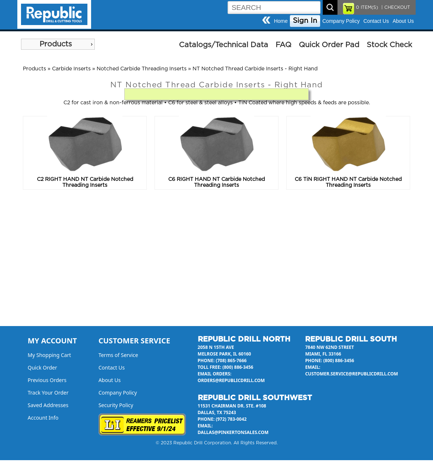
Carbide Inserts (71, 68)
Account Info (43, 417)
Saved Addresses (48, 405)
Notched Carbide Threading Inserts (142, 68)
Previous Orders (47, 380)
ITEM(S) (367, 7)
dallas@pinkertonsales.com (233, 432)
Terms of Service (118, 354)
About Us (403, 21)
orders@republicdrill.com (231, 380)
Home (281, 21)
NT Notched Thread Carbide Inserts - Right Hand (255, 68)
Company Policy (341, 21)
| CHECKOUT (395, 7)
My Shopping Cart (49, 354)
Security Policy (115, 405)
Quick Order (42, 367)
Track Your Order (48, 392)
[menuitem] (57, 44)
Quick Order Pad (329, 45)
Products (55, 44)
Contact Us (376, 21)
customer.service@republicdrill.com (351, 374)
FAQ (283, 45)
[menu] (58, 44)
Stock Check (389, 45)
